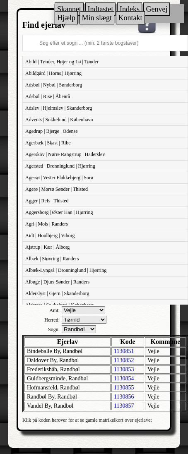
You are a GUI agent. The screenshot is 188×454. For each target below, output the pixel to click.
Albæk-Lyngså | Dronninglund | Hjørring (65, 270)
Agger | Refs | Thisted (47, 201)
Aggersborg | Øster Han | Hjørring (59, 212)
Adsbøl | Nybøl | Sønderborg (53, 85)
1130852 (124, 360)
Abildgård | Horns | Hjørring (53, 73)
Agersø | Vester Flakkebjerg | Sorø (59, 177)
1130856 (124, 397)
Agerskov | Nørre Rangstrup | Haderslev (65, 154)
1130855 (124, 387)
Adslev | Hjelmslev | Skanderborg (58, 108)
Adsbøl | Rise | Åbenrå (47, 96)
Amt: (54, 310)
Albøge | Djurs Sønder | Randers (57, 282)
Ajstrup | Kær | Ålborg (47, 247)
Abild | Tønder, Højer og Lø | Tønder (62, 62)
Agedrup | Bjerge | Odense (51, 131)
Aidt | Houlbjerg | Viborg (50, 235)
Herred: (52, 320)
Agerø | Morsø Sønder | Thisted (56, 189)
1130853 (124, 369)
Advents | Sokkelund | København (59, 120)
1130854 (124, 378)
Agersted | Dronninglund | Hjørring (60, 166)
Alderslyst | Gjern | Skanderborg (57, 293)
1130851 (124, 351)
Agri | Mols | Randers (46, 224)
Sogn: (54, 329)
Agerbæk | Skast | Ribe (47, 143)
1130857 (124, 406)
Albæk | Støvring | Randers (52, 259)
